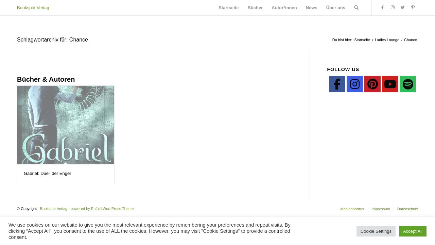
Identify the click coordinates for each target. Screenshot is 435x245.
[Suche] (356, 7)
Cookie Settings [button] (376, 231)
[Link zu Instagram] (392, 7)
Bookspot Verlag (33, 7)
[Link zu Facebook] (382, 7)
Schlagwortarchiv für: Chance (52, 40)
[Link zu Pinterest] (413, 7)
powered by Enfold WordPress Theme (102, 209)
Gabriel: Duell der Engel (47, 173)
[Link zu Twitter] (403, 7)
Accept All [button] (412, 231)
